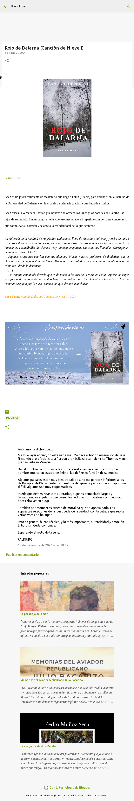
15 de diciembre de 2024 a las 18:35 (43, 545)
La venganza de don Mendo (38, 746)
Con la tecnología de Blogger (67, 787)
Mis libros (12, 417)
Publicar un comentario (22, 554)
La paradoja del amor (34, 613)
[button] (7, 60)
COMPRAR (12, 177)
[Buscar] (128, 6)
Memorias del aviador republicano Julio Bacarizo (51, 680)
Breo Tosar (19, 6)
